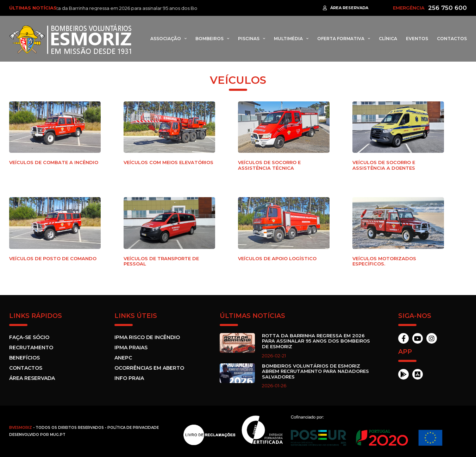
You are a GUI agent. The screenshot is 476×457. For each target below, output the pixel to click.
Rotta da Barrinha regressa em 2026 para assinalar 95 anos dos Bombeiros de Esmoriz (149, 8)
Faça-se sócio (29, 337)
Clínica (388, 38)
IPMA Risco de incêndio (147, 337)
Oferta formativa (340, 38)
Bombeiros (209, 38)
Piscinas (248, 38)
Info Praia (129, 378)
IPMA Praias (131, 347)
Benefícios (24, 358)
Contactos (452, 38)
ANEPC (123, 358)
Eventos (417, 38)
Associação (165, 38)
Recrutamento (31, 347)
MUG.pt (57, 434)
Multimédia (288, 38)
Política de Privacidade (133, 427)
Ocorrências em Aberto (149, 368)
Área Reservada (32, 378)
